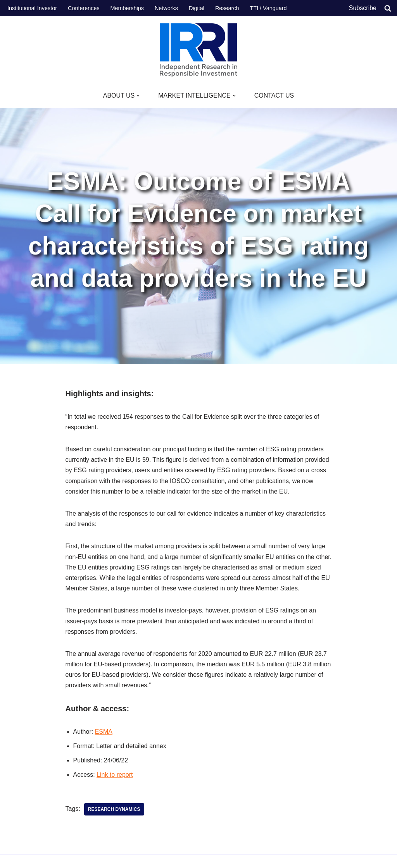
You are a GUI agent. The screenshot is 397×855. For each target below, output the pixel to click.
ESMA (103, 731)
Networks (166, 8)
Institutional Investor (32, 8)
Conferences (84, 8)
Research (227, 8)
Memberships (127, 8)
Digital (196, 8)
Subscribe (362, 8)
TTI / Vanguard (268, 8)
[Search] (387, 8)
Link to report (115, 774)
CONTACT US (274, 95)
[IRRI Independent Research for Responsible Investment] (198, 50)
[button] (138, 95)
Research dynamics (114, 809)
